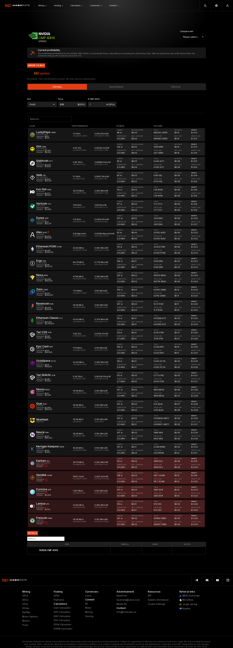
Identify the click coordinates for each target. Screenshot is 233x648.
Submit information (158, 600)
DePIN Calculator (63, 629)
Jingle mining (188, 604)
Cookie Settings (156, 604)
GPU (67, 544)
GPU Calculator (62, 612)
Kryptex (184, 608)
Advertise (122, 595)
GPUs (25, 595)
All (86, 603)
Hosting (89, 616)
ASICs (25, 600)
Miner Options (30, 616)
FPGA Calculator (62, 624)
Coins (88, 595)
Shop (155, 544)
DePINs (26, 612)
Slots (187, 544)
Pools (25, 625)
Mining (89, 612)
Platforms (59, 600)
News (88, 608)
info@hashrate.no (126, 612)
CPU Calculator (62, 620)
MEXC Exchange (189, 595)
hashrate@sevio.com (128, 600)
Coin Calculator (62, 608)
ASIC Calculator (62, 616)
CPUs (25, 604)
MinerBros (186, 600)
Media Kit (122, 604)
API (149, 595)
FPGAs (25, 608)
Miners (26, 621)
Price (125, 544)
